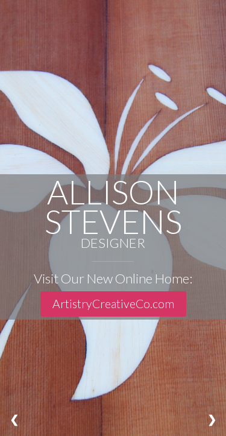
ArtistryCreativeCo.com (113, 304)
